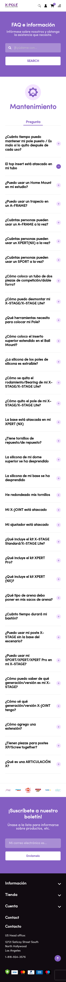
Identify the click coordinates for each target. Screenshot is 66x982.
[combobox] (33, 48)
